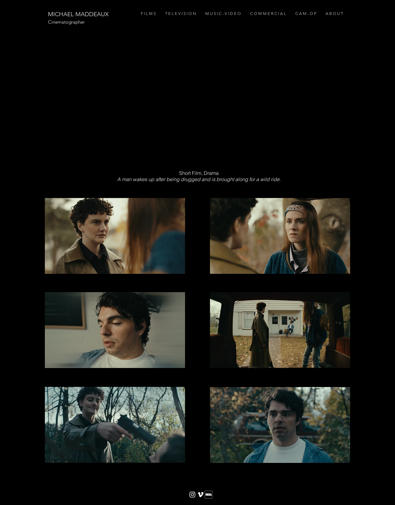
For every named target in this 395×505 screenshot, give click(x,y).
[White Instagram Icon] (192, 494)
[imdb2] (208, 494)
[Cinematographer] (97, 22)
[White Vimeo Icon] (200, 494)
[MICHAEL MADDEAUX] (78, 14)
